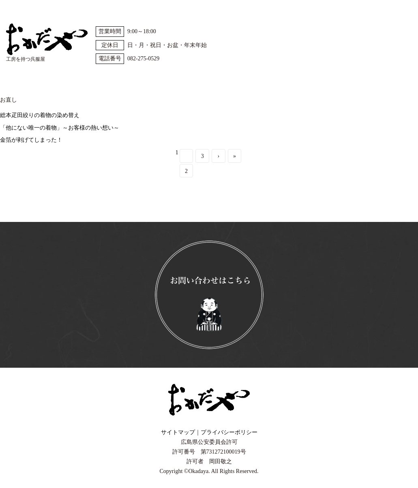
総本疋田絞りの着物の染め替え (39, 115)
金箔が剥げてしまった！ (31, 140)
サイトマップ (178, 432)
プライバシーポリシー (229, 432)
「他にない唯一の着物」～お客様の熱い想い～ (59, 128)
